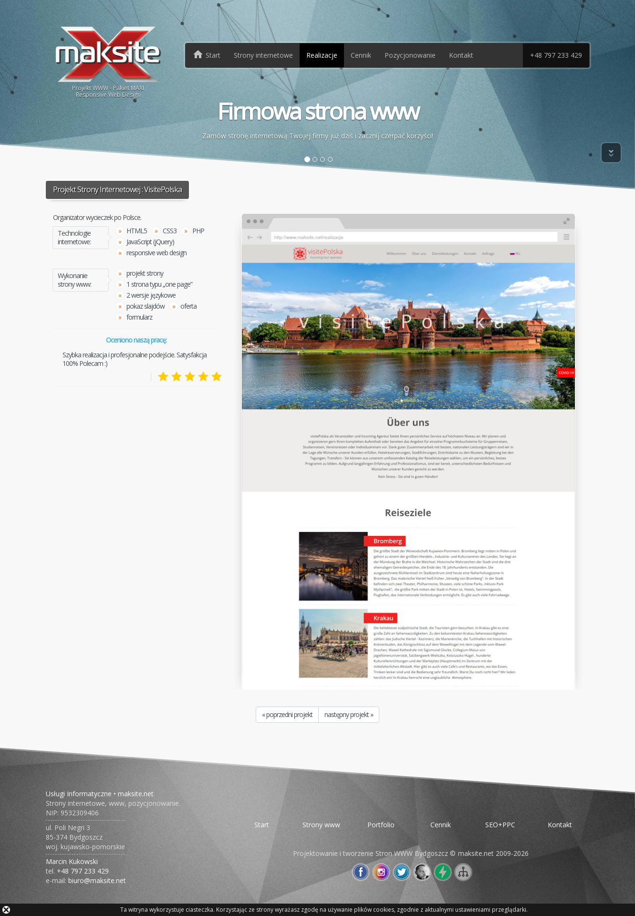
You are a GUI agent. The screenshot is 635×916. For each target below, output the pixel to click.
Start (261, 824)
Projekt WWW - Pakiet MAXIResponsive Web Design (108, 61)
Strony (263, 55)
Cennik (361, 55)
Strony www (321, 824)
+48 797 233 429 (556, 55)
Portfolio (381, 824)
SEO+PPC (500, 824)
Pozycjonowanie (410, 55)
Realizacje (321, 55)
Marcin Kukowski (72, 861)
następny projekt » (348, 714)
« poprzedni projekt (287, 714)
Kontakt (461, 55)
